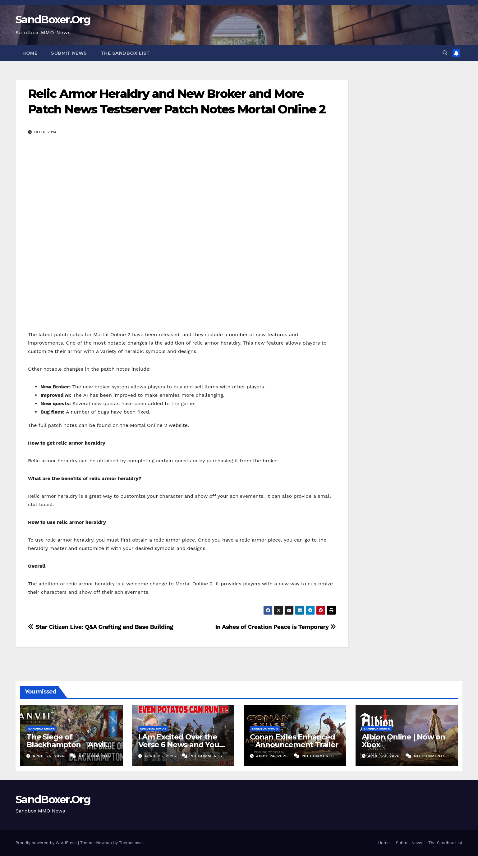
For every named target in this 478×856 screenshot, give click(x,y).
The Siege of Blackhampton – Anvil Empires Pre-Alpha (66, 744)
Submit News (69, 53)
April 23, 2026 (384, 756)
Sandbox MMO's (41, 728)
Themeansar (131, 842)
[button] (445, 53)
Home (29, 53)
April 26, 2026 (49, 756)
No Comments (95, 756)
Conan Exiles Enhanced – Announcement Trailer (294, 740)
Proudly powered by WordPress (47, 842)
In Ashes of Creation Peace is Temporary (275, 626)
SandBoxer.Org (53, 19)
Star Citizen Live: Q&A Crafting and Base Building (100, 626)
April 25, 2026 (160, 756)
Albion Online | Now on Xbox (403, 740)
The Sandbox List (125, 53)
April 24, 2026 (272, 756)
